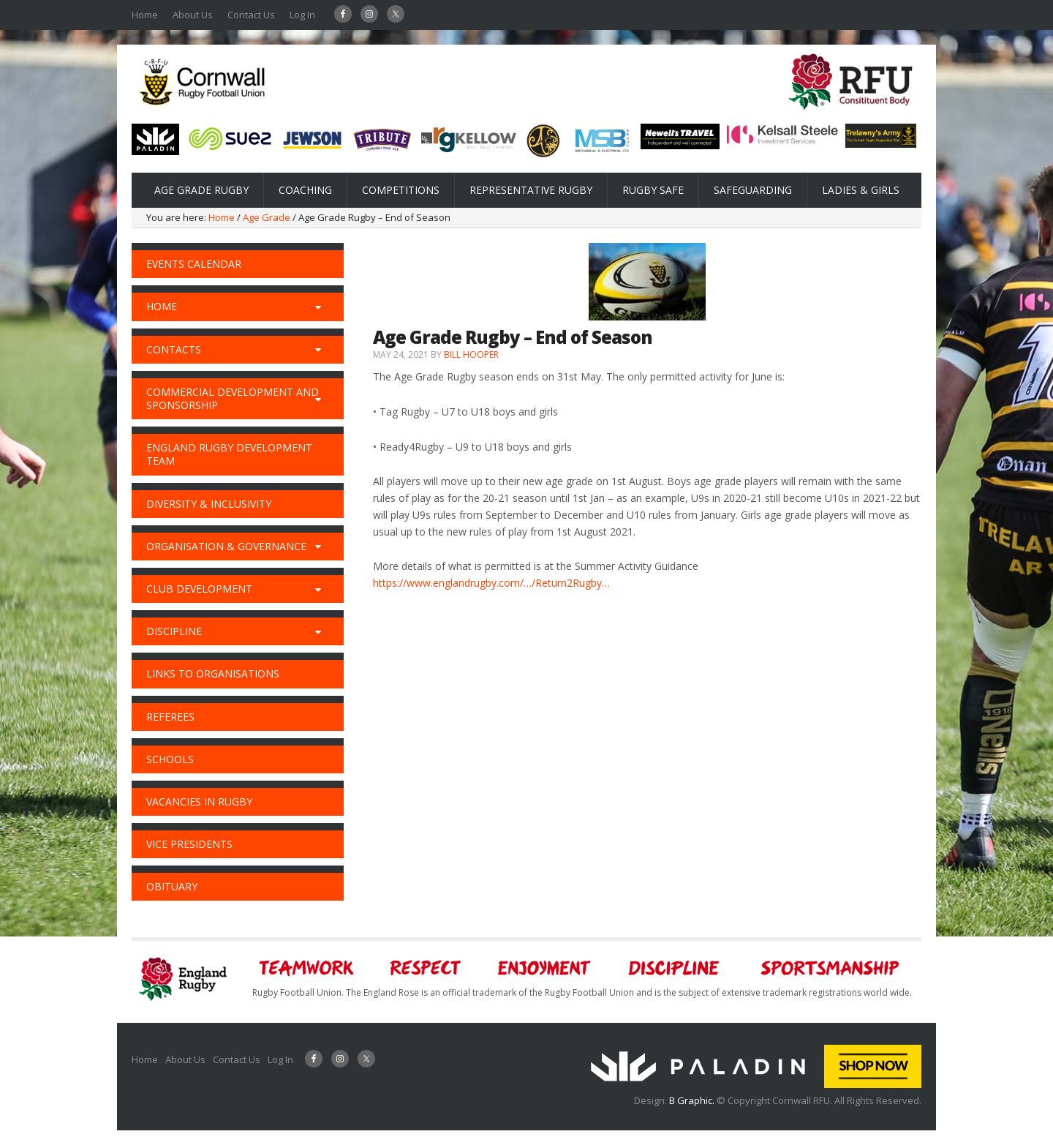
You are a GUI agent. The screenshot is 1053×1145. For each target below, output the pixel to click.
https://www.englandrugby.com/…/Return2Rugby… (491, 583)
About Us (193, 14)
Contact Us (251, 14)
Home (145, 14)
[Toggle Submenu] (318, 306)
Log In (302, 14)
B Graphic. (693, 1100)
